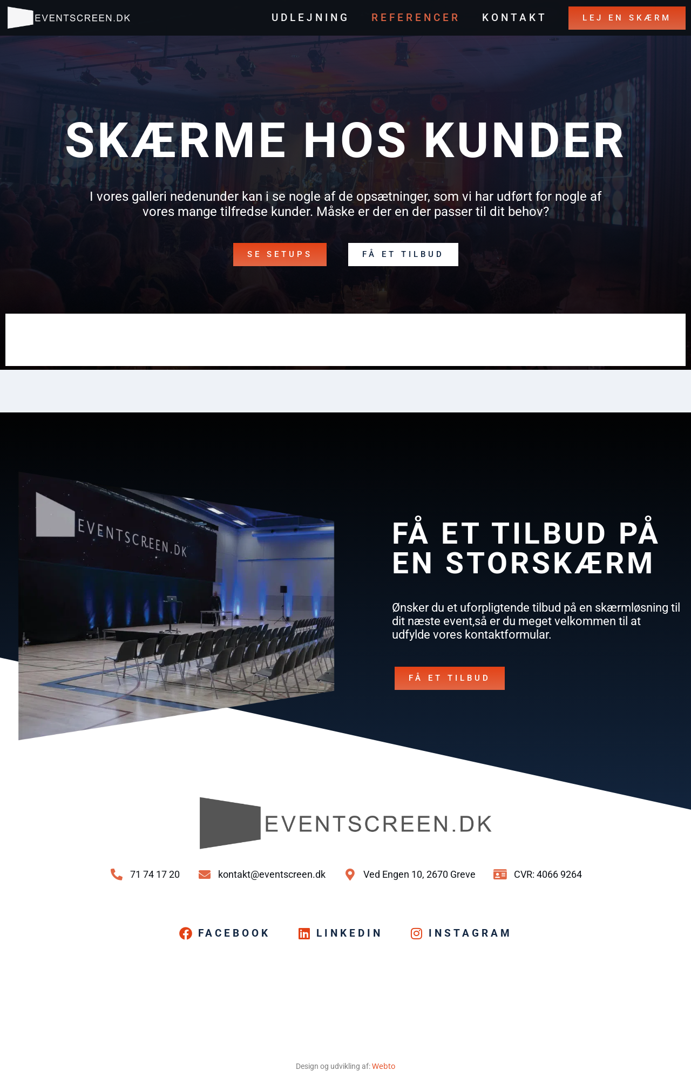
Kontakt (514, 17)
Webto (383, 1066)
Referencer (415, 17)
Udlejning (311, 17)
